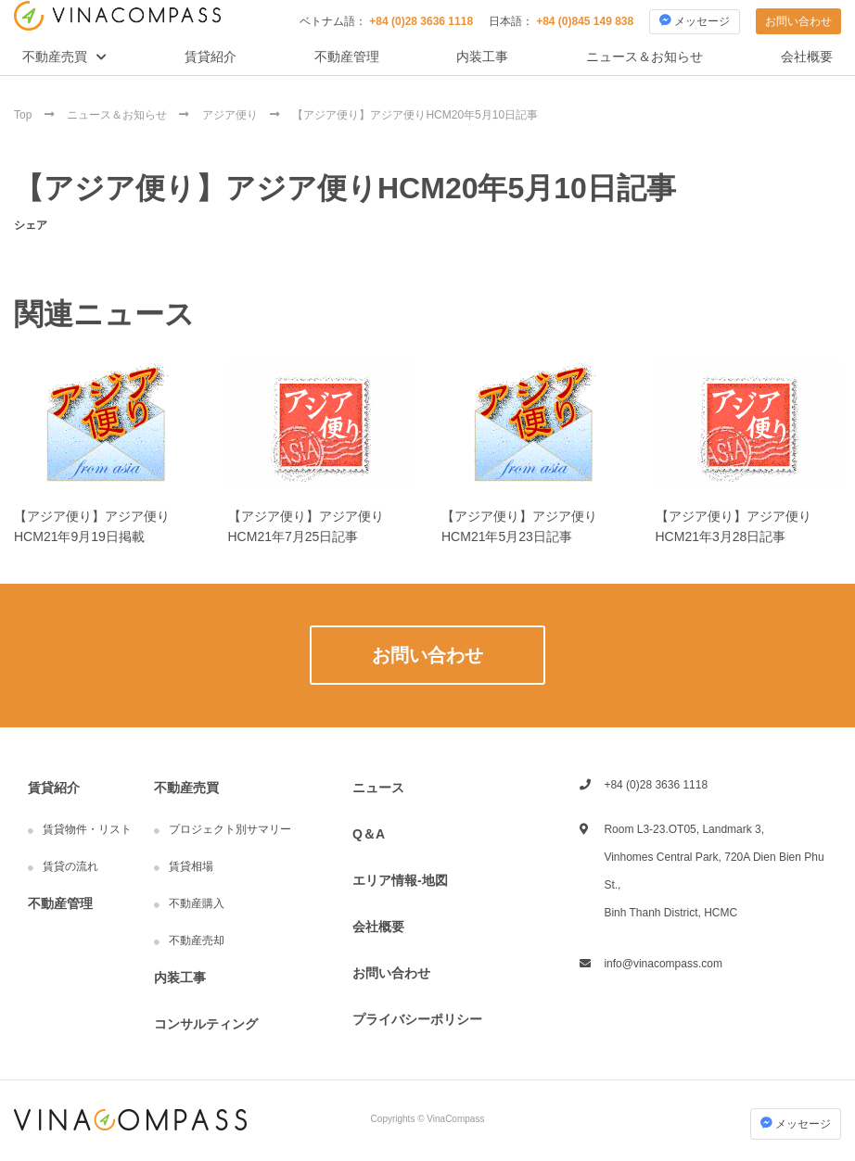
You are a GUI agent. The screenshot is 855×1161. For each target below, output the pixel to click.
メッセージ (694, 21)
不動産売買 (54, 56)
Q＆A (368, 834)
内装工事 (482, 56)
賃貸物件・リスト (87, 829)
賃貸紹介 (210, 56)
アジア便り (231, 114)
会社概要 (807, 56)
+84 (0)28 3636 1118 (421, 21)
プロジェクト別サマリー (230, 829)
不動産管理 (346, 56)
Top (24, 114)
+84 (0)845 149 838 (584, 21)
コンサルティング (206, 1023)
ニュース (378, 787)
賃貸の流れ (70, 866)
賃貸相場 (191, 866)
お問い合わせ (798, 21)
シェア (30, 225)
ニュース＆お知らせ (644, 56)
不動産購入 (196, 903)
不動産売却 (196, 940)
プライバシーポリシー (417, 1019)
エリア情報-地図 (400, 880)
